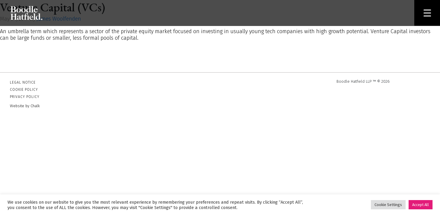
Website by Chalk (25, 106)
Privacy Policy (24, 97)
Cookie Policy (24, 89)
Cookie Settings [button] (388, 204)
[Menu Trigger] (427, 13)
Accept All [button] (420, 204)
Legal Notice (23, 82)
